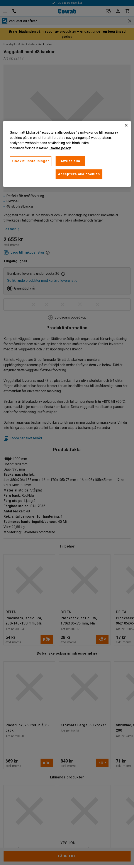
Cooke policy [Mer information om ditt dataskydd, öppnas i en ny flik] (60, 148)
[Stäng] (126, 125)
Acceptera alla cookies (79, 174)
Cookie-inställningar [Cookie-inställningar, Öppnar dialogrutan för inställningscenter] (30, 161)
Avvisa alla (70, 161)
